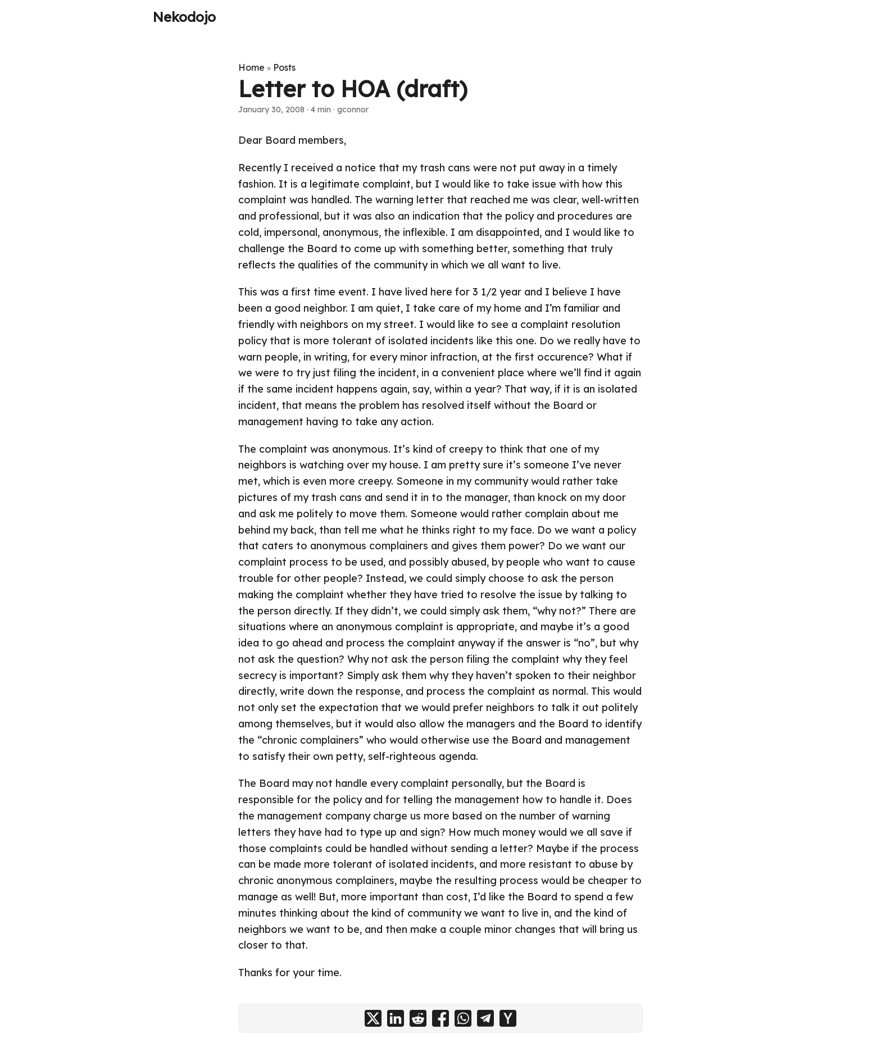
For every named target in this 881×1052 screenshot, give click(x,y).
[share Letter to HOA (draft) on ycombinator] (507, 1018)
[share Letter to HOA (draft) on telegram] (485, 1018)
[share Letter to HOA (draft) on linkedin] (395, 1018)
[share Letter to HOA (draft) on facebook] (440, 1018)
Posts (284, 67)
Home (251, 67)
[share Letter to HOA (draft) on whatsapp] (463, 1018)
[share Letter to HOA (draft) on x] (373, 1018)
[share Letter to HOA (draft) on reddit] (418, 1018)
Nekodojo (184, 16)
